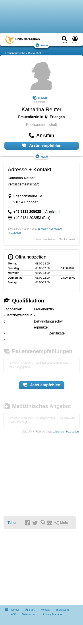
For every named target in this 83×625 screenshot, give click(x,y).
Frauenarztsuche (15, 53)
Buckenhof (34, 53)
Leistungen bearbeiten (65, 431)
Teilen (12, 523)
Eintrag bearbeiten (45, 239)
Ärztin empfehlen (42, 145)
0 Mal (40, 98)
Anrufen (50, 211)
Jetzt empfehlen (41, 385)
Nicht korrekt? (67, 239)
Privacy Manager (53, 614)
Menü (41, 45)
